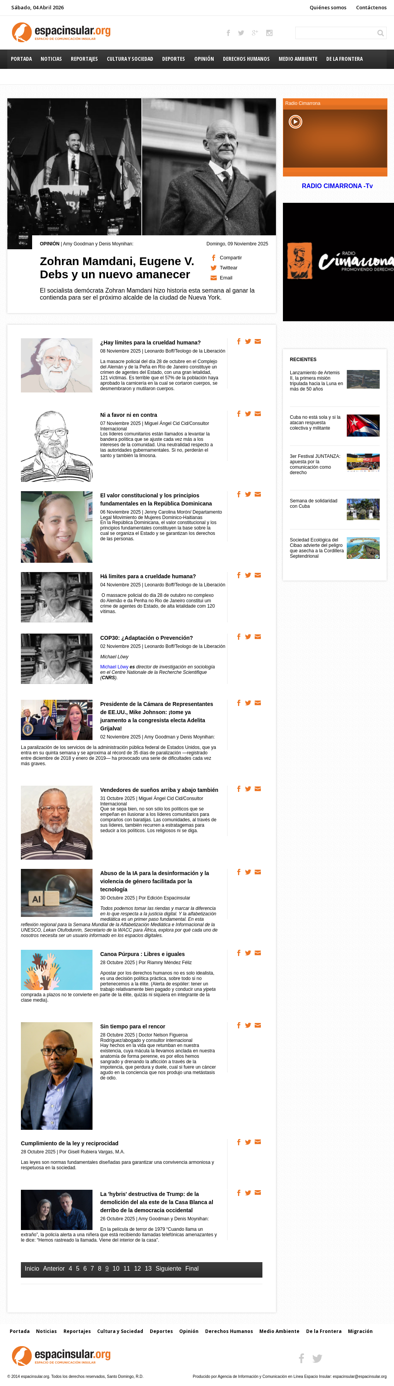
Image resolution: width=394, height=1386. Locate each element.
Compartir (231, 257)
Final (192, 1268)
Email (226, 278)
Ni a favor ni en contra (128, 415)
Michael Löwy (114, 667)
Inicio (32, 1268)
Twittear (229, 268)
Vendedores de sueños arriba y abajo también (159, 790)
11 (126, 1268)
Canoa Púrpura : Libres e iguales (142, 954)
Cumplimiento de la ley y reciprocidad (69, 1143)
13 (148, 1268)
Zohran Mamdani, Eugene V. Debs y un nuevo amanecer (117, 268)
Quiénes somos (328, 7)
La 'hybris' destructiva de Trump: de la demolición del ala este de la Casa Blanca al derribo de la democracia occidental (156, 1202)
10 (116, 1268)
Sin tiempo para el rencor (132, 1026)
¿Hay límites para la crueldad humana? (150, 342)
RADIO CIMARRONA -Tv (337, 186)
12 (137, 1268)
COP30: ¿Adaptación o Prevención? (146, 638)
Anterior (54, 1268)
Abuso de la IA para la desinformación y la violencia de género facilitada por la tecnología (154, 881)
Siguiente (169, 1268)
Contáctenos (371, 7)
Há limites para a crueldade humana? (148, 576)
